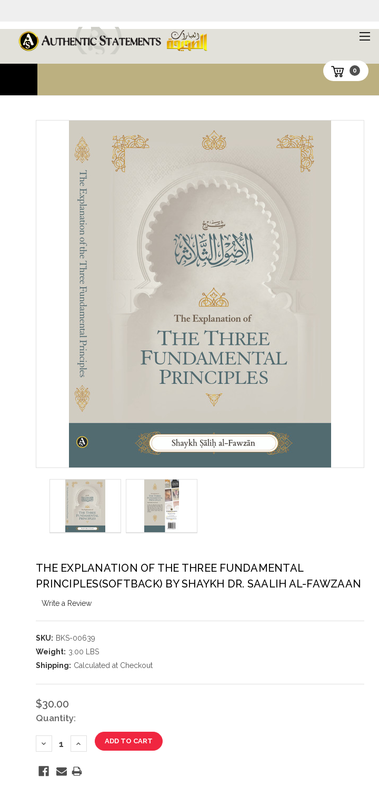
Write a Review (67, 603)
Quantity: (56, 718)
